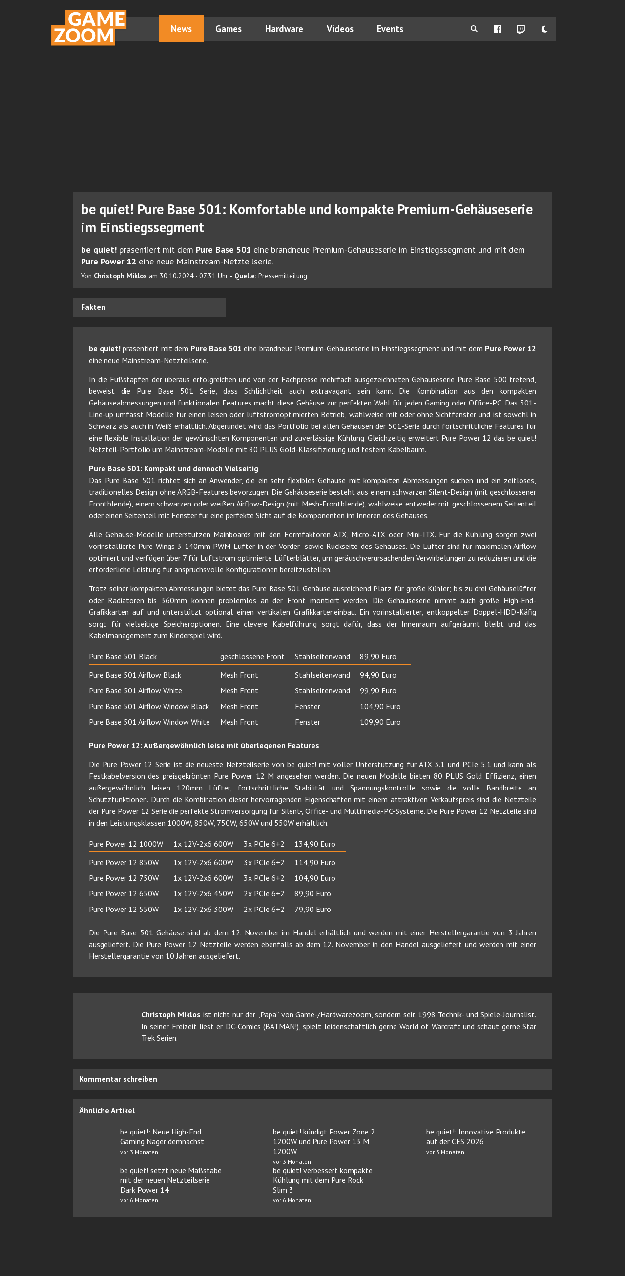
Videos (340, 29)
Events (390, 29)
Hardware (285, 29)
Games (229, 29)
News (181, 29)
